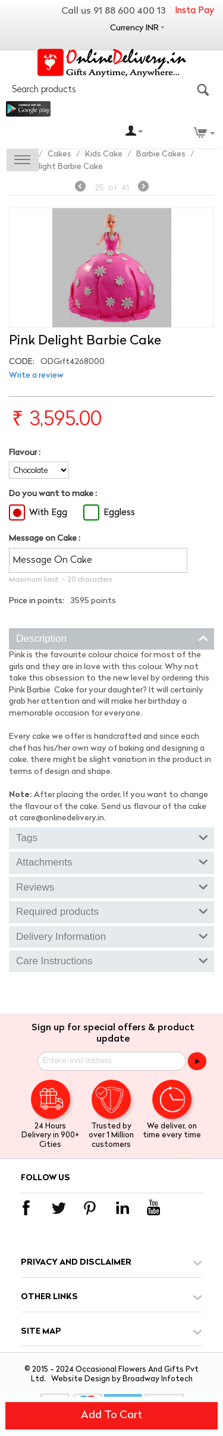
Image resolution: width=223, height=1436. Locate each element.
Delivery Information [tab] (112, 935)
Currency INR (134, 28)
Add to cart (111, 1415)
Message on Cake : (44, 538)
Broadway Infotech (158, 1379)
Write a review (36, 375)
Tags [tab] (112, 837)
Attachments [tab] (112, 861)
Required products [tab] (112, 910)
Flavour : (24, 453)
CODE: (21, 362)
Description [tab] (112, 637)
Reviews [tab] (112, 886)
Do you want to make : (53, 494)
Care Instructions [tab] (112, 960)
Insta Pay (194, 11)
